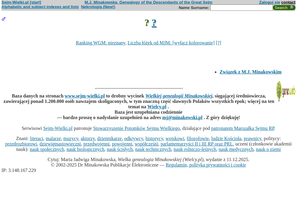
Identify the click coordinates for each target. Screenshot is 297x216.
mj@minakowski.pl (182, 117)
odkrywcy (133, 138)
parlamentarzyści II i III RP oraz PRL (197, 143)
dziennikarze (109, 138)
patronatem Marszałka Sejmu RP (242, 128)
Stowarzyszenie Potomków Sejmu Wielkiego (136, 128)
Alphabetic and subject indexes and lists (40, 6)
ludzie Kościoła (226, 138)
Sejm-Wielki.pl (58, 128)
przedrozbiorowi (21, 143)
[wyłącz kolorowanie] (193, 42)
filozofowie (198, 138)
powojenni (122, 143)
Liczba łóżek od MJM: (150, 42)
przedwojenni (96, 143)
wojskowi (175, 138)
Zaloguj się (269, 2)
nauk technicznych (153, 149)
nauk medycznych (236, 149)
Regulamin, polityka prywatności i (206, 164)
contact (288, 2)
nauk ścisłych (120, 149)
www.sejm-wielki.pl (85, 95)
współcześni (146, 143)
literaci (36, 138)
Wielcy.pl (156, 106)
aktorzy (88, 138)
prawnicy (252, 138)
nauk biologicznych (85, 149)
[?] (218, 42)
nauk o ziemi (268, 149)
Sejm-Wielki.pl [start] (21, 2)
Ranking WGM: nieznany (100, 42)
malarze (53, 138)
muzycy (70, 138)
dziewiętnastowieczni (60, 143)
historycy (154, 138)
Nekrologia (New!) (98, 6)
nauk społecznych (47, 149)
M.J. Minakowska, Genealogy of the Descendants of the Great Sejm (148, 2)
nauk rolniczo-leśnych (195, 149)
